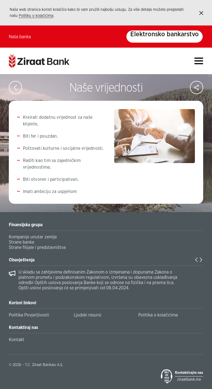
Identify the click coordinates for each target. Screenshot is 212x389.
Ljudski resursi (87, 315)
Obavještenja (22, 260)
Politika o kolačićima (158, 315)
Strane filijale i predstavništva (37, 247)
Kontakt (16, 340)
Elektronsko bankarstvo (164, 34)
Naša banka (20, 37)
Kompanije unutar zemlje (33, 237)
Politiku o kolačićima (36, 16)
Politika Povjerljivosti (29, 315)
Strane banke (21, 242)
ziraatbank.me (189, 380)
